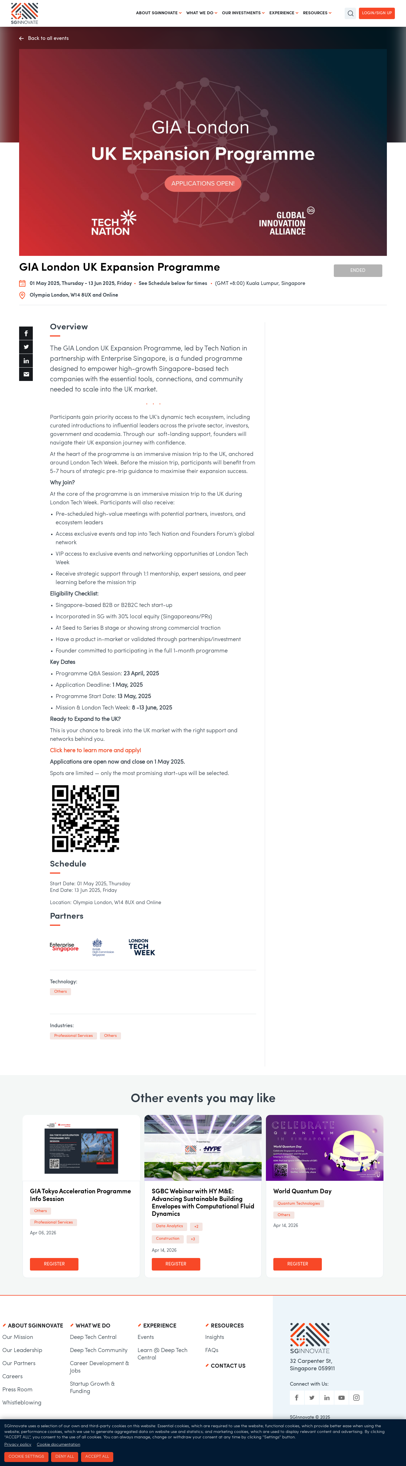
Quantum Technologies (299, 1204)
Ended (357, 270)
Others (60, 992)
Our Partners (18, 1364)
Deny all (64, 1457)
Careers (12, 1377)
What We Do (199, 13)
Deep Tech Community (99, 1350)
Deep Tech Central (93, 1337)
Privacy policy (17, 1445)
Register (54, 1264)
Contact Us (228, 1366)
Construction (167, 1239)
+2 (196, 1227)
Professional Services (73, 1036)
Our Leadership (22, 1350)
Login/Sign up (377, 13)
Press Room (17, 1390)
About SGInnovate (157, 13)
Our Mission (17, 1337)
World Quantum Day (302, 1191)
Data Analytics (169, 1226)
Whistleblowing (21, 1403)
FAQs (211, 1350)
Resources (315, 13)
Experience (281, 13)
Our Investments (241, 13)
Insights (214, 1337)
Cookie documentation (58, 1445)
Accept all (97, 1457)
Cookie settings (26, 1457)
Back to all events (44, 39)
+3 (193, 1239)
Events (146, 1337)
